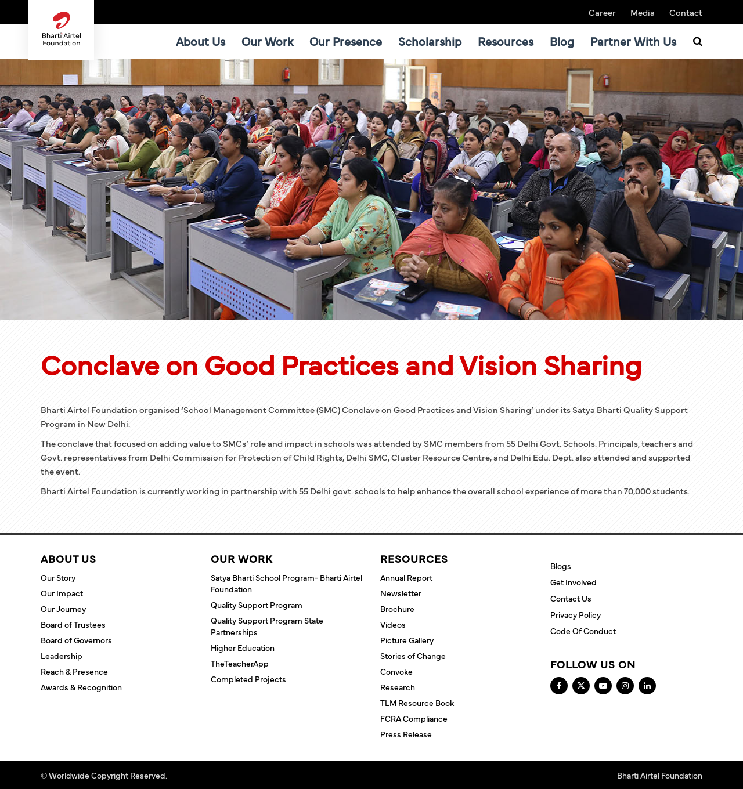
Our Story (58, 577)
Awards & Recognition (81, 687)
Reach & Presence (74, 671)
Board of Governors (76, 640)
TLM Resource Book (417, 702)
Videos (393, 624)
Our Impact (62, 593)
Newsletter (400, 593)
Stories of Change (413, 655)
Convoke (396, 671)
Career (602, 12)
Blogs (560, 565)
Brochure (397, 608)
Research (397, 687)
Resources (505, 41)
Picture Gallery (407, 640)
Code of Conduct (583, 630)
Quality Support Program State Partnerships (267, 626)
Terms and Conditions (209, 775)
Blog (562, 41)
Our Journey (63, 608)
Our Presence (345, 41)
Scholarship (429, 41)
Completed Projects (248, 679)
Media (642, 12)
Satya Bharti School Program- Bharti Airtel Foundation (286, 583)
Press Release (406, 734)
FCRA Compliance (414, 718)
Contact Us (570, 598)
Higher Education (243, 647)
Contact (685, 12)
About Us (200, 41)
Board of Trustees (73, 624)
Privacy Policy (575, 614)
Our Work (267, 41)
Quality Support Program (256, 604)
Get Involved (573, 582)
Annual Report (406, 577)
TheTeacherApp (240, 663)
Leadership (61, 655)
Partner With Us (633, 41)
